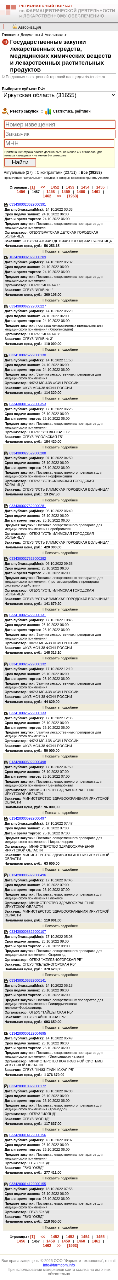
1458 (50, 192)
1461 (96, 192)
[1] (32, 187)
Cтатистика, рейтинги (72, 111)
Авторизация (29, 27)
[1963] (72, 196)
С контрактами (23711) (57, 172)
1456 (21, 192)
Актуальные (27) (18, 172)
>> (59, 196)
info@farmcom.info (59, 1265)
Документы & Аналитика (41, 35)
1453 (70, 187)
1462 (47, 196)
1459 (66, 192)
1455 (100, 187)
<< (43, 187)
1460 (81, 192)
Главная (9, 35)
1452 (55, 187)
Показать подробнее (60, 251)
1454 (85, 187)
